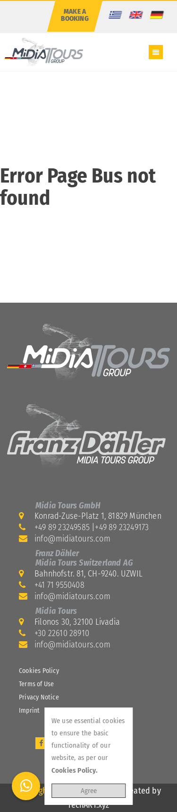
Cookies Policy (39, 671)
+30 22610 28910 (61, 633)
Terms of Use (36, 684)
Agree (89, 790)
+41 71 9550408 (59, 585)
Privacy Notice (39, 697)
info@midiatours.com (72, 538)
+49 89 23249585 (62, 527)
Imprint (29, 711)
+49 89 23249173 (122, 527)
